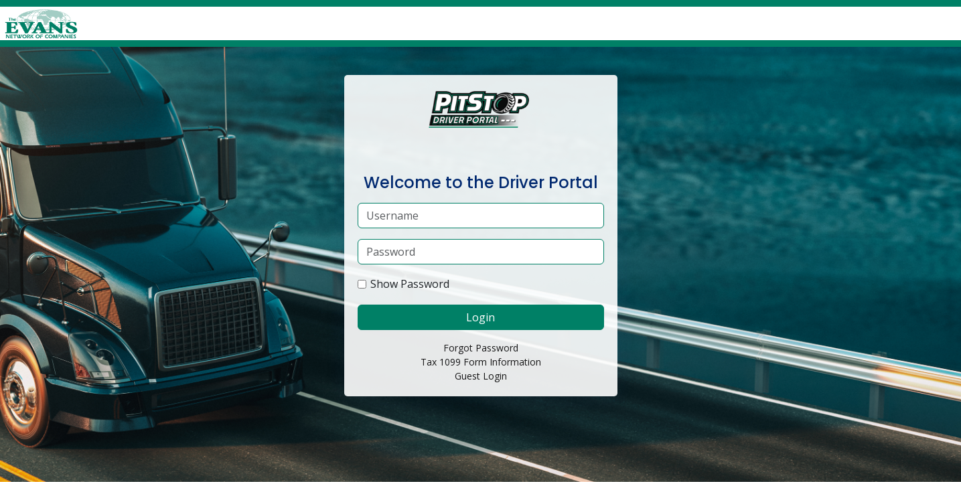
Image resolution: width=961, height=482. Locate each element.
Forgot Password (480, 347)
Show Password (409, 283)
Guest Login (481, 376)
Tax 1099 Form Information (481, 361)
